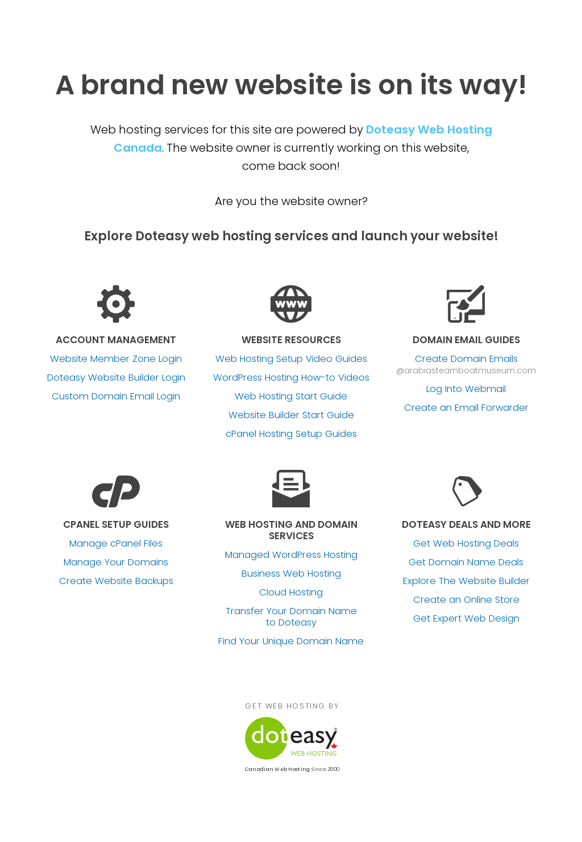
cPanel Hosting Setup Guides (291, 434)
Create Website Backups (116, 581)
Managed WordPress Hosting (291, 555)
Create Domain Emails (466, 359)
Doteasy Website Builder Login (116, 378)
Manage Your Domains (116, 562)
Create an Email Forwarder (466, 408)
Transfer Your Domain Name (291, 617)
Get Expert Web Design (466, 618)
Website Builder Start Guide (291, 415)
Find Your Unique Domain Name (291, 641)
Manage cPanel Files (116, 543)
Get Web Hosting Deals (466, 543)
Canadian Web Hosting (277, 769)
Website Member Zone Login (116, 359)
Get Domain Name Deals (466, 562)
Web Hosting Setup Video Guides (291, 359)
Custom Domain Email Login (116, 396)
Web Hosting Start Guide (291, 396)
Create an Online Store (466, 600)
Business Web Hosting (291, 574)
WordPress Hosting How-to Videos (291, 378)
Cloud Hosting (291, 592)
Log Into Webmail (466, 389)
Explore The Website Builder (466, 581)
